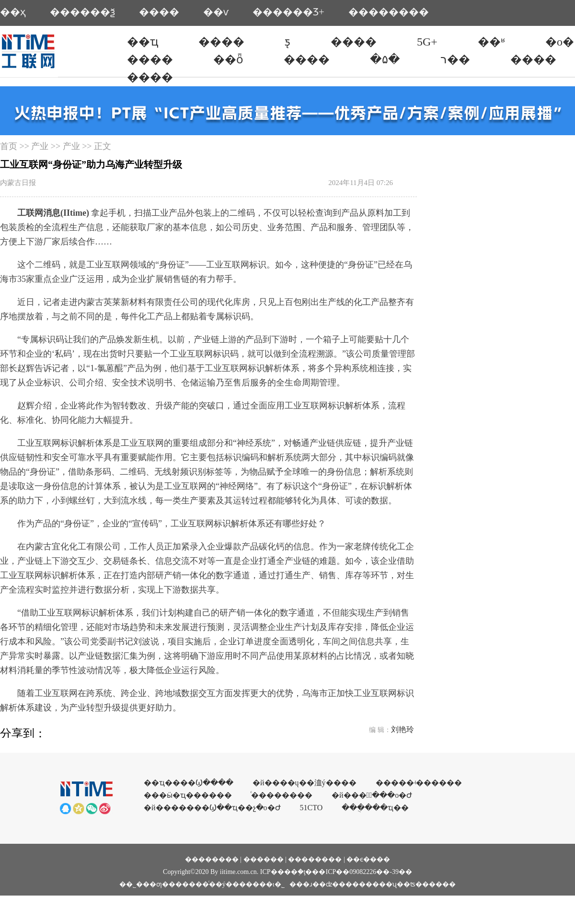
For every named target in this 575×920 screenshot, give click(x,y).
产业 (39, 146)
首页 (8, 146)
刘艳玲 (402, 729)
